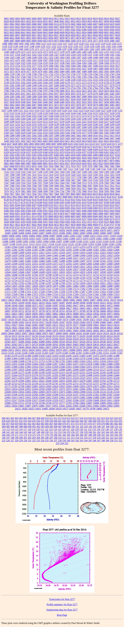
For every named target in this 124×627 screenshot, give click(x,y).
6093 (31, 144)
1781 (73, 77)
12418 (75, 252)
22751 (76, 383)
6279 (112, 146)
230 (25, 440)
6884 (17, 163)
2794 (28, 91)
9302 (50, 222)
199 (17, 437)
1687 (78, 71)
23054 (21, 392)
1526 (28, 63)
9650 (50, 224)
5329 (23, 132)
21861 (62, 364)
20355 (110, 339)
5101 (89, 107)
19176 (65, 319)
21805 (76, 361)
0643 (34, 32)
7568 (73, 183)
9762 (56, 227)
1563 (73, 63)
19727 (62, 328)
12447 (69, 255)
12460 (42, 258)
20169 (69, 336)
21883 (103, 364)
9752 (17, 227)
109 (112, 426)
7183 (101, 171)
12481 (21, 261)
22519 (76, 378)
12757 (28, 280)
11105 (112, 241)
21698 (21, 361)
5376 (78, 132)
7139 (92, 169)
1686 (73, 71)
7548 (12, 183)
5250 (117, 124)
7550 (17, 183)
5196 (84, 119)
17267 (116, 288)
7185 (112, 171)
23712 (21, 403)
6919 (78, 163)
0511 (6, 29)
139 (120, 429)
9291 (17, 222)
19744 (69, 328)
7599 (50, 185)
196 (4, 437)
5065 (23, 105)
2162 (23, 82)
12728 (14, 277)
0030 (17, 21)
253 (58, 443)
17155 (62, 288)
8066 (25, 197)
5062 (6, 105)
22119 (96, 369)
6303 (62, 149)
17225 (96, 288)
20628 (8, 347)
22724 (21, 383)
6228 (67, 146)
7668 (117, 188)
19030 (35, 316)
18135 (8, 302)
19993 (76, 330)
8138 (17, 199)
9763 (61, 227)
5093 (56, 107)
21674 (116, 358)
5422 (45, 138)
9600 (111, 222)
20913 (18, 350)
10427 (90, 227)
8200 (117, 202)
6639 (67, 158)
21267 (52, 353)
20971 (65, 350)
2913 (34, 93)
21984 (110, 367)
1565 (84, 63)
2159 (12, 82)
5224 (89, 121)
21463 (82, 355)
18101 (106, 300)
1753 (56, 74)
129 (77, 429)
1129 (10, 46)
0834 (95, 35)
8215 (78, 205)
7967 (50, 194)
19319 (35, 322)
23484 (89, 397)
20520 (62, 341)
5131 (120, 110)
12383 (21, 249)
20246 (14, 339)
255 (66, 443)
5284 (67, 127)
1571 (117, 63)
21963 (82, 367)
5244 (84, 124)
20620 (103, 344)
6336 (23, 152)
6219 (23, 146)
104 (90, 426)
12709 (55, 275)
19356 (69, 322)
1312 (101, 52)
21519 (42, 358)
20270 (35, 339)
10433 (104, 227)
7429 (50, 180)
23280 (42, 394)
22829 (55, 386)
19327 (42, 322)
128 (72, 429)
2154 (101, 79)
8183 (50, 202)
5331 (34, 132)
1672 (6, 71)
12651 (55, 272)
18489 (116, 305)
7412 (23, 180)
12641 (103, 269)
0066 (34, 24)
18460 (96, 305)
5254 (17, 127)
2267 (50, 85)
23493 (103, 397)
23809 (103, 403)
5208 (6, 121)
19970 (55, 330)
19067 (82, 316)
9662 (84, 224)
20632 (14, 347)
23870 (35, 406)
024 (107, 418)
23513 (8, 400)
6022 (100, 141)
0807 (17, 35)
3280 (100, 93)
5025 (56, 99)
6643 (89, 158)
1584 (73, 66)
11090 (19, 241)
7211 (34, 174)
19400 (103, 322)
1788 (112, 77)
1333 (67, 54)
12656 (89, 272)
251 (116, 440)
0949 (39, 40)
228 (17, 440)
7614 (6, 188)
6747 (117, 158)
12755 (21, 280)
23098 (82, 392)
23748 (42, 403)
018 (81, 418)
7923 (28, 194)
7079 (89, 166)
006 (30, 418)
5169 (56, 116)
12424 (109, 252)
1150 (42, 46)
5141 (56, 113)
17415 (96, 291)
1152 (53, 46)
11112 (32, 244)
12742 (69, 277)
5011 (101, 96)
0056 (95, 21)
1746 (17, 74)
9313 (89, 222)
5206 (112, 119)
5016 (12, 99)
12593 (76, 263)
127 (68, 429)
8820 (56, 216)
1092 (26, 43)
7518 (95, 180)
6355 (73, 152)
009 (42, 418)
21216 (38, 353)
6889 (39, 163)
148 (38, 432)
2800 (62, 91)
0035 (45, 21)
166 (116, 432)
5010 (95, 96)
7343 (45, 177)
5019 (28, 99)
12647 (28, 272)
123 (51, 429)
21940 (62, 367)
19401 (110, 322)
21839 (28, 364)
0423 (17, 27)
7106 (59, 169)
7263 (34, 177)
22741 (55, 383)
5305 (17, 130)
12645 (14, 272)
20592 (55, 344)
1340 (106, 54)
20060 (38, 333)
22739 (48, 383)
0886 (6, 40)
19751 (82, 328)
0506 (95, 27)
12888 (110, 286)
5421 (39, 138)
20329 (76, 339)
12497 (82, 261)
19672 (28, 328)
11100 (79, 241)
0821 (34, 35)
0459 (67, 27)
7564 (62, 183)
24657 (79, 408)
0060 (117, 21)
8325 (78, 208)
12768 (55, 280)
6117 (98, 144)
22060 (42, 369)
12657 (96, 272)
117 (25, 429)
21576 (82, 358)
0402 (73, 24)
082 (116, 423)
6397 (50, 155)
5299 (101, 127)
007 (34, 418)
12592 (69, 263)
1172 (42, 49)
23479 (76, 397)
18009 (116, 297)
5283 (62, 127)
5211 (23, 121)
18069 (65, 300)
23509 (116, 397)
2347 (56, 88)
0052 (73, 21)
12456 (14, 258)
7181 (89, 171)
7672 (12, 191)
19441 (21, 325)
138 (116, 429)
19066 (76, 316)
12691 (8, 275)
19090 (110, 316)
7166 (73, 171)
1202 (91, 49)
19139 (38, 319)
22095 (82, 369)
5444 (95, 138)
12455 (8, 258)
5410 (95, 135)
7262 (28, 177)
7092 (31, 169)
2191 (45, 85)
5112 (26, 110)
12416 (62, 252)
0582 (73, 29)
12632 (42, 269)
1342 (117, 54)
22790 (21, 386)
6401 (62, 155)
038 (47, 421)
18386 (48, 305)
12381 (8, 249)
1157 (81, 46)
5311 (50, 130)
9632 (17, 224)
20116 (106, 333)
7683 (28, 191)
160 (90, 432)
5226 (100, 121)
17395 (89, 291)
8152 (67, 199)
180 (55, 435)
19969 (48, 330)
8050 (3, 197)
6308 (89, 149)
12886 (103, 286)
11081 (99, 238)
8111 (81, 197)
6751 (23, 160)
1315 (117, 52)
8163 (84, 199)
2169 (62, 82)
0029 (12, 21)
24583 (72, 408)
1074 (78, 40)
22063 (48, 369)
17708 (21, 297)
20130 (113, 333)
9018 (117, 216)
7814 (89, 191)
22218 (69, 372)
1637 (84, 68)
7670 (6, 191)
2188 (28, 85)
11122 (64, 244)
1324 (45, 54)
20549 (116, 341)
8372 (101, 208)
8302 (73, 208)
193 (112, 435)
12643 (116, 269)
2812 (67, 91)
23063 (35, 392)
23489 (96, 397)
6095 (42, 144)
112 (4, 429)
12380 (116, 247)
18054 (45, 300)
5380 (95, 132)
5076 (78, 105)
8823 (61, 216)
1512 (67, 60)
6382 (12, 155)
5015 (6, 99)
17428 (110, 291)
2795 (34, 91)
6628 (12, 158)
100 (73, 426)
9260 (89, 219)
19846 (116, 328)
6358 (89, 152)
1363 (56, 57)
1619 (12, 68)
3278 (89, 93)
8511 (28, 216)
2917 (56, 93)
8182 (45, 202)
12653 (69, 272)
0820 (28, 35)
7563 (56, 183)
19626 (8, 328)
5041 (28, 102)
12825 (14, 286)
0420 (117, 24)
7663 (101, 188)
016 (73, 418)
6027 (9, 144)
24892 (99, 408)
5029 (78, 99)
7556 (34, 183)
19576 (69, 325)
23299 (55, 394)
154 (64, 432)
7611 (106, 185)
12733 (35, 277)
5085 (12, 107)
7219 (67, 174)
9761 (50, 227)
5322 (100, 130)
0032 (28, 21)
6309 (95, 149)
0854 (39, 38)
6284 (23, 149)
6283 (17, 149)
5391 (28, 135)
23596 (76, 400)
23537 (35, 400)
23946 (82, 406)
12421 (96, 252)
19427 (14, 325)
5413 (111, 135)
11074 (85, 238)
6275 (89, 146)
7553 (28, 183)
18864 (62, 314)
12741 (62, 277)
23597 (82, 400)
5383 (106, 132)
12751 (116, 277)
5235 (34, 124)
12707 (42, 275)
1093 (32, 43)
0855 (45, 38)
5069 (45, 105)
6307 (84, 149)
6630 (23, 158)
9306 (73, 222)
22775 (8, 386)
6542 (117, 155)
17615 (116, 294)
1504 (39, 60)
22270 (21, 375)
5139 (45, 113)
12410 (28, 252)
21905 (28, 367)
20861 (116, 347)
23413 (14, 397)
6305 (73, 149)
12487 (55, 261)
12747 (89, 277)
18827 (21, 314)
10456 (62, 230)
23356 (89, 394)
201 (25, 437)
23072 (55, 392)
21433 (55, 355)
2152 (89, 79)
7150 (114, 169)
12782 (14, 283)
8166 (101, 199)
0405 (84, 24)
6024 (111, 141)
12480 (14, 261)
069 (60, 423)
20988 (72, 350)
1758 (84, 74)
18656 (96, 308)
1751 (45, 74)
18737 (35, 311)
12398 (82, 249)
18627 (69, 308)
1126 (113, 43)
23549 (42, 400)
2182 (12, 85)
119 (33, 429)
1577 (34, 66)
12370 (55, 247)
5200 (106, 119)
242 (77, 440)
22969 (48, 389)
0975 (56, 40)
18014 (11, 300)
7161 (56, 171)
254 (62, 443)
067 (51, 423)
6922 (95, 163)
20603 (76, 344)
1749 (34, 74)
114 (12, 429)
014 (64, 418)
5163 (23, 116)
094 (47, 426)
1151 (48, 46)
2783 (89, 88)
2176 (101, 82)
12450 (89, 255)
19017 (21, 316)
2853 (6, 93)
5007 (78, 96)
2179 (112, 82)
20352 (103, 339)
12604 (82, 263)
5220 (67, 121)
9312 (84, 222)
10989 (5, 236)
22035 (21, 369)
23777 (62, 403)
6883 (12, 163)
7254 (117, 174)
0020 (100, 18)
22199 (42, 372)
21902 (21, 367)
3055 (73, 93)
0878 (101, 38)
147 (34, 432)
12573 (55, 263)
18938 (103, 314)
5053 (84, 102)
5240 (62, 124)
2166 (45, 82)
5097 (73, 107)
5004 (62, 96)
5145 (78, 113)
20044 (11, 333)
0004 (23, 18)
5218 (61, 121)
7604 (73, 185)
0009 (45, 18)
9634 (23, 224)
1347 (23, 57)
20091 (65, 333)
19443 (28, 325)
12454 (116, 255)
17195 (89, 288)
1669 (106, 68)
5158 (112, 113)
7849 (117, 191)
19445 (35, 325)
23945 (76, 406)
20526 (69, 341)
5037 (6, 102)
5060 (112, 102)
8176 (23, 202)
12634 (55, 269)
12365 (21, 247)
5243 (78, 124)
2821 (117, 91)
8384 (28, 210)
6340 (45, 152)
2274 (89, 85)
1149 (37, 46)
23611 (110, 400)
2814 (78, 91)
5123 (81, 110)
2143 (39, 79)
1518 (100, 60)
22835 (62, 386)
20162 (62, 336)
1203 (97, 49)
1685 (67, 71)
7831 (95, 191)
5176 (95, 116)
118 (29, 429)
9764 (67, 227)
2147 (62, 79)
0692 (112, 32)
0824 (50, 35)
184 (73, 435)
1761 (101, 74)
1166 (9, 49)
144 (21, 432)
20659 (35, 347)
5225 (95, 121)
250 (112, 440)
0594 (111, 29)
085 (8, 426)
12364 (14, 247)
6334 (12, 152)
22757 (96, 383)
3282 (111, 93)
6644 (95, 158)
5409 (89, 135)
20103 (79, 333)
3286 (17, 96)
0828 (62, 35)
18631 (76, 308)
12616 (48, 266)
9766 (78, 227)
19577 (76, 325)
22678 (82, 380)
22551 (96, 378)
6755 (45, 160)
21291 (79, 353)
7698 (39, 191)
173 (25, 435)
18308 (89, 302)
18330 (116, 302)
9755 (28, 227)
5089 (34, 107)
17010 (14, 288)
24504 (52, 408)
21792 (62, 361)
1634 (73, 68)
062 (30, 423)
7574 (89, 183)
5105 (112, 107)
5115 (42, 110)
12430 (21, 255)
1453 (6, 60)
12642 (110, 269)
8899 (89, 216)
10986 (103, 233)
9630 (6, 224)
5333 (45, 132)
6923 (101, 163)
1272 (28, 52)
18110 (113, 300)
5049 (62, 102)
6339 (39, 152)
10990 (11, 236)
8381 (12, 210)
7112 (70, 169)
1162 (108, 46)
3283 (117, 93)
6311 (106, 149)
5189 (45, 119)
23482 (82, 397)
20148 (48, 336)
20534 (96, 341)
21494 (14, 358)
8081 (42, 197)
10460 (76, 230)
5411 (101, 135)
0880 (106, 38)
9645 (39, 224)
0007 (39, 18)
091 (34, 426)
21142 (18, 353)
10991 (18, 236)
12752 (8, 280)
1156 (75, 46)
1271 (23, 52)
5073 (62, 105)
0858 (62, 38)
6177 (120, 144)
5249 (112, 124)
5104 (106, 107)
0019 (95, 18)
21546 (69, 358)
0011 (56, 18)
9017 (111, 216)
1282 (84, 52)
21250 (45, 353)
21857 (55, 364)
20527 (76, 341)
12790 (62, 283)
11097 (59, 241)
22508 (62, 378)
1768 (23, 77)
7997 (67, 194)
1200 (80, 49)
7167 (78, 171)
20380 (21, 341)
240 (68, 440)
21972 (89, 367)
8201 (6, 205)
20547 (110, 341)
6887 (28, 163)
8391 (45, 210)
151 (51, 432)
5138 (39, 113)
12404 (110, 249)
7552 (23, 183)
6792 (62, 160)
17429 (116, 291)
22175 (21, 372)
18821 (8, 314)
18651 (89, 308)
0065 (28, 24)
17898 (76, 297)
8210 (50, 205)
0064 (23, 24)
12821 (103, 283)
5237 (45, 124)
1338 (95, 54)
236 (51, 440)
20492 (48, 341)
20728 (82, 347)
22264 (14, 375)
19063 (62, 316)
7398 (112, 177)
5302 (117, 127)
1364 (62, 57)
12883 (82, 286)
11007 (79, 236)
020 (90, 418)
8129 (120, 197)
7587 (6, 185)
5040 (23, 102)
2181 (6, 85)
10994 (32, 236)
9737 (111, 224)
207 (51, 437)
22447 (8, 378)
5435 (89, 138)
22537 (89, 378)
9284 (6, 222)
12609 (116, 263)
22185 (28, 372)
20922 (25, 350)
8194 (89, 202)
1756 (73, 74)
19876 (21, 330)
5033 (101, 99)
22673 (76, 380)
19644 (21, 328)
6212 (12, 146)
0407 (95, 24)
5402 (78, 135)
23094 (76, 392)
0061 (6, 24)
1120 (81, 43)
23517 (14, 400)
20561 (8, 344)
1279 (67, 52)
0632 (6, 32)
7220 (73, 174)
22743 (62, 383)
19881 (28, 330)
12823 (116, 283)
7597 (39, 185)
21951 (69, 367)
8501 (17, 216)
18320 (96, 302)
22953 (28, 389)
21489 (8, 358)
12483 (35, 261)
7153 (12, 171)
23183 (8, 394)
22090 (76, 369)
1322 (34, 54)
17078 (35, 288)
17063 (21, 288)
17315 (28, 291)
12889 (116, 286)
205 (42, 437)
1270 (17, 52)
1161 (103, 46)
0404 (78, 24)
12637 (76, 269)
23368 (103, 394)
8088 (64, 197)
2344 (39, 88)
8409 (95, 210)
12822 (110, 283)
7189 (17, 174)
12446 (62, 255)
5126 (97, 110)
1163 (113, 46)
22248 (110, 372)
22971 (55, 389)
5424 (56, 138)
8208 (39, 205)
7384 (95, 177)
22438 (103, 375)
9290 (12, 222)
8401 (78, 210)
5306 (23, 130)
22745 (69, 383)
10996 (45, 236)
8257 (39, 208)
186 (81, 435)
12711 (62, 275)
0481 (89, 27)
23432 (28, 397)
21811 (89, 361)
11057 (39, 238)
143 (17, 432)
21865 (69, 364)
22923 (8, 389)
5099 (78, 107)
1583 (67, 66)
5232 (17, 124)
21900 (14, 367)
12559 (48, 263)
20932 (38, 350)
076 (90, 423)
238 (60, 440)
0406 (89, 24)
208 (55, 437)
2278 (112, 85)
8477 (67, 213)
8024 (101, 194)
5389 (17, 135)
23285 (48, 394)
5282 (56, 127)
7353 (67, 177)
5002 (50, 96)
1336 (84, 54)
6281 (6, 149)
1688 (84, 71)
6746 (111, 158)
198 (12, 437)
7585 (112, 183)
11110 (19, 244)
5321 (95, 130)
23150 (116, 392)
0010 (50, 18)
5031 (89, 99)
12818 (82, 283)
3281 (106, 93)
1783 (84, 77)
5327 (12, 132)
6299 (39, 149)
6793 (67, 160)
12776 (96, 280)
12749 (103, 277)
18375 (42, 305)
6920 (84, 163)
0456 (50, 27)
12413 (48, 252)
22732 (42, 383)
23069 (42, 392)
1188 (59, 49)
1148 (31, 46)
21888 (110, 364)
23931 (55, 406)
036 (38, 421)
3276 (78, 93)
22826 (48, 386)
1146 (21, 46)
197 (8, 437)
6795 (78, 160)
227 (12, 440)
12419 (82, 252)
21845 (42, 364)
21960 (76, 367)
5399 (62, 135)
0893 (28, 40)
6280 (117, 146)
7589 (12, 185)
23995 (116, 406)
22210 (55, 372)
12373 (76, 247)
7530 (101, 180)
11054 (25, 238)
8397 (73, 210)
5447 (112, 138)
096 (55, 426)
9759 (45, 227)
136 (107, 429)
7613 (117, 185)
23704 (14, 403)
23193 (21, 394)
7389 (101, 177)
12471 (76, 258)
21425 (48, 355)
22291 (48, 375)
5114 (37, 110)
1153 (59, 46)
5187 (34, 119)
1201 (86, 49)
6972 (23, 166)
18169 (21, 302)
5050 (67, 102)
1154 (64, 46)
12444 (48, 255)
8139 (23, 199)
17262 (103, 288)
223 (116, 437)
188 (90, 435)
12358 (98, 244)
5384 (112, 132)
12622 (89, 266)
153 (60, 432)
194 (116, 435)
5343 (62, 132)
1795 (23, 79)
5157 (106, 113)
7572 (84, 183)
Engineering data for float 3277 (62, 609)
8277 (45, 208)
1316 (6, 54)
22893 (103, 386)
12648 (35, 272)
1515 (84, 60)
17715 (28, 297)
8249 (17, 208)
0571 (61, 29)
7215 (56, 174)
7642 (56, 188)
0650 (67, 32)
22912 (110, 386)
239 (64, 440)
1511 (62, 60)
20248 (21, 339)
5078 (89, 105)
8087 (59, 197)
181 (60, 435)
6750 (17, 160)
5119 (58, 110)
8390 (39, 210)
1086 (112, 40)
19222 (106, 319)
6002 (45, 141)
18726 (28, 311)
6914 (50, 163)
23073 (62, 392)
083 (120, 423)
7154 (17, 171)
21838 (21, 364)
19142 (45, 319)
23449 (42, 397)
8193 (84, 202)
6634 (45, 158)
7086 (9, 169)
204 (38, 437)
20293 (62, 339)
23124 (103, 392)
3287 (23, 96)
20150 (55, 336)
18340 (8, 305)
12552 (35, 263)
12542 (110, 261)
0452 (28, 27)
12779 (110, 280)
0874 (78, 38)
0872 (67, 38)
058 (12, 423)
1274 (39, 52)
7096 (42, 169)
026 (116, 418)
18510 (8, 308)
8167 (106, 199)
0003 (17, 18)
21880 (96, 364)
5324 (111, 130)
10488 (14, 233)
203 (34, 437)
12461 (48, 258)
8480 (73, 213)
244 (86, 440)
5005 (67, 96)
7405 (12, 180)
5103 (101, 107)
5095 (67, 107)
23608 (96, 400)
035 (34, 421)
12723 (103, 275)
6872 (89, 160)
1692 (101, 71)
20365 (8, 341)
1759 (89, 74)
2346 (50, 88)
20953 (45, 350)
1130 (15, 46)
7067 (62, 166)
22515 (69, 378)
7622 (34, 188)
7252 (106, 174)
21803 (69, 361)
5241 (67, 124)
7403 (6, 180)
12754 (14, 280)
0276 (67, 24)
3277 (84, 93)
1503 (34, 60)
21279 (58, 353)
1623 (28, 68)
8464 (34, 213)
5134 (17, 113)
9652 (56, 224)
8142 (28, 199)
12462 (55, 258)
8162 (78, 199)
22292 (55, 375)
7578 (101, 183)
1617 (117, 66)
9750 (11, 227)
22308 (62, 375)
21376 (14, 355)
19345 (55, 322)
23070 (48, 392)
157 (77, 432)
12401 (96, 249)
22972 (62, 389)
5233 (23, 124)
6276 (95, 146)
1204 (103, 49)
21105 (113, 350)
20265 (28, 339)
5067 (34, 105)
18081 (72, 300)
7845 (112, 191)
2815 (84, 91)
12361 (111, 244)
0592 (100, 29)
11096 (52, 241)
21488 (116, 355)
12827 (28, 286)
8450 (12, 213)
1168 (20, 49)
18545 (14, 308)
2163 (28, 82)
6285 (28, 149)
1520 (111, 60)
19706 (42, 328)
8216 (84, 205)
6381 (6, 155)
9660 (78, 224)
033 (25, 421)
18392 (62, 305)
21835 (14, 364)
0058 (106, 21)
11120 (58, 244)
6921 (89, 163)
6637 (56, 158)
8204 (17, 205)
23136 (110, 392)
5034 (106, 99)
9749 (6, 227)
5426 (67, 138)
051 (103, 421)
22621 (42, 380)
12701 (28, 275)
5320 (89, 130)
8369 (95, 208)
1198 (69, 49)
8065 (20, 197)
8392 (50, 210)
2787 (112, 88)
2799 (56, 91)
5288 (84, 127)
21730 (28, 361)
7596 (34, 185)
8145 (45, 199)
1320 (23, 54)
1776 (45, 77)
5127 (103, 110)
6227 (62, 146)
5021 (39, 99)
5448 (117, 138)
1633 (67, 68)
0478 (78, 27)
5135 (23, 113)
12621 (82, 266)
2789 (6, 91)
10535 (55, 233)
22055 (35, 369)
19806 (96, 328)
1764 (117, 74)
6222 (34, 146)
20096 (72, 333)
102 (81, 426)
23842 (110, 403)
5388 (12, 135)
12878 (48, 286)
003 (17, 418)
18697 (8, 311)
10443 (35, 230)
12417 (69, 252)
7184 (106, 171)
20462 (35, 341)
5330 (28, 132)
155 (68, 432)
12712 (69, 275)
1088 (4, 43)
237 (55, 440)
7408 (17, 180)
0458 (62, 27)
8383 (23, 210)
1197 (64, 49)
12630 (28, 269)
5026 (62, 99)
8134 (12, 199)
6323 (111, 149)
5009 (89, 96)
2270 (67, 85)
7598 (45, 185)
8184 (56, 202)
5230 (6, 124)
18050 (38, 300)
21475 (96, 355)
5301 (112, 127)
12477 (110, 258)
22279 (42, 375)
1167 (15, 49)
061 (25, 423)
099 (68, 426)
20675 (48, 347)
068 (55, 423)
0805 (12, 35)
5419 (28, 138)
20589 (48, 344)
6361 (106, 152)
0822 (39, 35)
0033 (34, 21)
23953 (89, 406)
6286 (34, 149)
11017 (106, 236)
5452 (23, 141)
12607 (103, 263)
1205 (108, 49)
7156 (28, 171)
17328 (42, 291)
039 (51, 421)
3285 (12, 96)
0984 (62, 40)
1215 (114, 49)
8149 (56, 199)
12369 (48, 247)
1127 (119, 43)
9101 (56, 219)
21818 (103, 361)
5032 (95, 99)
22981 (76, 389)
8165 (95, 199)
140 (4, 432)
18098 (99, 300)
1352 (50, 57)
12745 (82, 277)
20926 (31, 350)
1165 (4, 49)
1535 (45, 63)
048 (90, 421)
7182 (95, 171)
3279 (95, 93)
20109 (93, 333)
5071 (50, 105)
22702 (103, 380)
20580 (42, 344)
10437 (14, 230)
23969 (103, 406)
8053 (14, 197)
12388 (48, 249)
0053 (78, 21)
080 (107, 423)
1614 (101, 66)
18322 (110, 302)
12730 (28, 277)
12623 (96, 266)
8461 (28, 213)
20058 (31, 333)
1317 (12, 54)
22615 (35, 380)
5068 (39, 105)
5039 (17, 102)
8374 (106, 208)
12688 (116, 272)
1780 (67, 77)
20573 (28, 344)
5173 (78, 116)
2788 (117, 88)
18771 (76, 311)
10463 (89, 230)
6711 (101, 158)
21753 (42, 361)
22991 (89, 389)
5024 (50, 99)
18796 (96, 311)
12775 (89, 280)
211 (64, 437)
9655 (62, 224)
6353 (62, 152)
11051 (12, 238)
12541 (103, 261)
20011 (103, 330)
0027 (117, 18)
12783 (21, 283)
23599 (89, 400)
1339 (101, 54)
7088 (14, 169)
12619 (69, 266)
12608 (110, 263)
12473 (89, 258)
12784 (28, 283)
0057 (101, 21)
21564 (76, 358)
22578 (14, 380)
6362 (112, 152)
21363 (8, 355)
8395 (67, 210)
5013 (111, 96)
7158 (39, 171)
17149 (55, 288)
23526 (21, 400)
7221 (78, 174)
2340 (17, 88)
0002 (12, 18)
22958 (42, 389)
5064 (17, 105)
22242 (96, 372)
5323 (106, 130)
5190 (50, 119)
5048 (56, 102)
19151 (52, 319)
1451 (112, 57)
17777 (48, 297)
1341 (112, 54)
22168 (14, 372)
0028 (6, 21)
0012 (61, 18)
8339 (84, 208)
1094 (38, 43)
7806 (84, 191)
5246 (95, 124)
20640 (21, 347)
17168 (69, 288)
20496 (55, 341)
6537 (112, 155)
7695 (34, 191)
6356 (78, 152)
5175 (89, 116)
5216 (50, 121)
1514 (78, 60)
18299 (76, 302)
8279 (50, 208)
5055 (89, 102)
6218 (17, 146)
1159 (92, 46)
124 (55, 429)
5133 (12, 113)
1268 (12, 52)
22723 (14, 383)
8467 (39, 213)
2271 (73, 85)
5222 (78, 121)
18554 (21, 308)
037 (42, 421)
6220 (28, 146)
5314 (56, 130)
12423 (103, 252)
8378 (117, 208)
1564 (78, 63)
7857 (12, 194)
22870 (89, 386)
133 (94, 429)
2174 (89, 82)
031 (17, 421)
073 (77, 423)
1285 (89, 52)
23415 (21, 397)
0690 (101, 32)
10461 (82, 230)
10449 (48, 230)
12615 (41, 266)
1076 (89, 40)
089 (25, 426)
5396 (45, 135)
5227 (106, 121)
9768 (84, 227)
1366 (73, 57)
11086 (5, 241)
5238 (50, 124)
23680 (8, 403)
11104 (106, 241)
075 (86, 423)
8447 (6, 213)
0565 (28, 29)
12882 (76, 286)
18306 (82, 302)
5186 (28, 119)
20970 (59, 350)
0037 (50, 21)
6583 (6, 158)
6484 (84, 155)
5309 (39, 130)
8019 (95, 194)
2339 (12, 88)
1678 (34, 71)
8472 (50, 213)
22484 (35, 378)
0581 (67, 29)
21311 (106, 353)
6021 (95, 141)
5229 (117, 121)
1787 (106, 77)
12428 (8, 255)
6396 (45, 155)
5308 (34, 130)
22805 (35, 386)
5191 (56, 119)
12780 (116, 280)
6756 (50, 160)
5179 (112, 116)
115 (16, 429)
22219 (76, 372)
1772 (39, 77)
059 (17, 423)
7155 (23, 171)
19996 (82, 330)
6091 (20, 144)
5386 (6, 135)
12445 (55, 255)
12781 (8, 283)
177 (42, 435)
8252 (23, 208)
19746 (76, 328)
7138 (86, 169)
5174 (84, 116)
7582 (106, 183)
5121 (69, 110)
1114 (48, 43)
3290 (39, 96)
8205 (23, 205)
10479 (116, 230)
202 (30, 437)
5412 (106, 135)
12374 (82, 247)
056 (4, 423)
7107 (64, 169)
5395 (39, 135)
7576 (95, 183)
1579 (45, 66)
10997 (52, 236)
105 (94, 426)
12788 (55, 283)
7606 (84, 185)
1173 (48, 49)
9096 (45, 219)
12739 (55, 277)
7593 (17, 185)
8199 (112, 202)
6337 (28, 152)
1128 (4, 46)
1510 (56, 60)
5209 (12, 121)
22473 (14, 378)
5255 (23, 127)
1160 (97, 46)
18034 (31, 300)
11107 (6, 244)
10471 (110, 230)
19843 (110, 328)
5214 (39, 121)
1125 (108, 43)
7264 (39, 177)
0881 (112, 38)
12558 (42, 263)
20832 (96, 347)
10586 (62, 233)
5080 (101, 105)
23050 (14, 392)
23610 (103, 400)
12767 (48, 280)
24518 (58, 408)
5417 (17, 138)
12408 (14, 252)
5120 (64, 110)
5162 (17, 116)
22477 (28, 378)
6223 (39, 146)
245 (90, 440)
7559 (50, 183)
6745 (106, 158)
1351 (45, 57)
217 (90, 437)
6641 (78, 158)
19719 (55, 328)
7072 (67, 166)
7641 (50, 188)
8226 (106, 205)
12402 (103, 249)
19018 (28, 316)
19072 (89, 316)
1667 (95, 68)
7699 (45, 191)
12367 (35, 247)
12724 (109, 275)
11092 (32, 241)
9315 (95, 222)
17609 (110, 294)
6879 (112, 160)
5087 (23, 107)
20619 (96, 344)
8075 (37, 197)
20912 (11, 350)
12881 (69, 286)
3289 (34, 96)
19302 (21, 322)
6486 (95, 155)
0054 (84, 21)
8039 (112, 194)
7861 (17, 194)
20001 (89, 330)
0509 (112, 27)
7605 (78, 185)
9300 (39, 222)
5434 (84, 138)
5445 (101, 138)
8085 (53, 197)
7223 (89, 174)
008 (38, 418)
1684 (62, 71)
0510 (117, 27)
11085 (119, 238)
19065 (69, 316)
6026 (3, 144)
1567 (95, 63)
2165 (39, 82)
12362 (118, 244)
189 (94, 435)
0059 (112, 21)
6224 (45, 146)
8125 (103, 197)
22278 (35, 375)
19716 (48, 328)
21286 (72, 353)
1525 (23, 63)
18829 (28, 314)
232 (34, 440)
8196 (95, 202)
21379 (21, 355)
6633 (39, 158)
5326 (6, 132)
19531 (62, 325)
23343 (82, 394)
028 (4, 421)
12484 (42, 261)
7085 (3, 169)
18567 (35, 308)
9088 (17, 219)
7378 (78, 177)
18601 (55, 308)
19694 (35, 328)
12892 (8, 288)
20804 (89, 347)
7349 (56, 177)
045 (77, 421)
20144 (42, 336)
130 (81, 429)
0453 (34, 27)
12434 (42, 255)
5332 (39, 132)
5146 (84, 113)
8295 (67, 208)
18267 (55, 302)
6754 (39, 160)
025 (111, 418)
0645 (45, 32)
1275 (45, 52)
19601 (96, 325)
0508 (106, 27)
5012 (106, 96)
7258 (12, 177)
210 (60, 437)
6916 (62, 163)
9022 (6, 219)
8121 (92, 197)
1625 (39, 68)
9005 (100, 216)
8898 (84, 216)
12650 (48, 272)
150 (47, 432)
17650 (8, 297)
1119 (75, 43)
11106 (119, 241)
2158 (6, 82)
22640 (48, 380)
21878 (89, 364)
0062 (12, 24)
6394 (39, 155)
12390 (55, 249)
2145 (50, 79)
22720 (8, 383)
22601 (28, 380)
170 (12, 435)
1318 (17, 54)
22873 (96, 386)
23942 (69, 406)
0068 (45, 24)
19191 (79, 319)
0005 (28, 18)
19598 (89, 325)
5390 (23, 135)
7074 (73, 166)
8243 (6, 208)
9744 (117, 224)
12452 (103, 255)
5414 (117, 135)
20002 (96, 330)
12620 (75, 266)
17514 (55, 294)
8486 (101, 213)
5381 (101, 132)
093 (42, 426)
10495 (35, 233)
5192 (62, 119)
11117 (45, 244)
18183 (28, 302)
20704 (69, 347)
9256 (78, 219)
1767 (17, 77)
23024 (96, 389)
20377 (14, 341)
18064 (52, 300)
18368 (28, 305)
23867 (28, 406)
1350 (39, 57)
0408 (100, 24)
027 (120, 418)
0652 (78, 32)
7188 (12, 174)
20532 (89, 341)
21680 (14, 361)
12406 (116, 249)
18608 (62, 308)
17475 (35, 294)
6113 (87, 144)
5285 (73, 127)
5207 (117, 119)
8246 (12, 208)
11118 (51, 244)
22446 (116, 375)
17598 (103, 294)
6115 (92, 144)
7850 (6, 194)
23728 (28, 403)
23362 (96, 394)
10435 (117, 227)
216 (86, 437)
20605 (82, 344)
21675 (8, 361)
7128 (81, 169)
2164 (34, 82)
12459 (35, 258)
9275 (117, 219)
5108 (9, 110)
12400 (89, 249)
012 (55, 418)
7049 (39, 166)
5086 (17, 107)
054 (116, 421)
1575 (23, 66)
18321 (103, 302)
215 (81, 437)
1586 (84, 66)
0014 (73, 18)
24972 (106, 408)
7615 (12, 188)
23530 (28, 400)
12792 (76, 283)
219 (99, 437)
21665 (103, 358)
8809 (50, 216)
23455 (55, 397)
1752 (50, 74)
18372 (35, 305)
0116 (56, 24)
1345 (12, 57)
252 (120, 440)
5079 (95, 105)
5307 (28, 130)
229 (21, 440)
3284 (6, 96)
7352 (62, 177)
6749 (12, 160)
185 (77, 435)
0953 (45, 40)
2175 (95, 82)
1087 (117, 40)
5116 (48, 110)
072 (73, 423)
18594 (48, 308)
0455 (45, 27)
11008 (86, 236)
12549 (14, 263)
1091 (21, 43)
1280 (73, 52)
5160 (6, 116)
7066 (56, 166)
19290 (8, 322)
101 (77, 426)
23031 (103, 389)
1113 (43, 43)
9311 (78, 222)
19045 (42, 316)
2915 (45, 93)
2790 (12, 91)
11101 (86, 241)
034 (30, 421)
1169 (26, 49)
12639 (89, 269)
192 (107, 435)
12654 (76, 272)
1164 (119, 46)
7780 (67, 191)
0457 (56, 27)
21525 (48, 358)
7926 (34, 194)
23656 (116, 400)
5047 (50, 102)
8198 (106, 202)
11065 (65, 238)
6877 (106, 160)
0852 (28, 38)
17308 (21, 291)
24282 (25, 408)
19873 (8, 330)
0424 (23, 27)
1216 (119, 49)
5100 (84, 107)
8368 (89, 208)
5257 (28, 127)
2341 (23, 88)
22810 (42, 386)
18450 (89, 305)
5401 (73, 135)
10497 (42, 233)
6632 (34, 158)
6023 (106, 141)
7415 (28, 180)
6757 (56, 160)
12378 (103, 247)
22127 (103, 369)
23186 (14, 394)
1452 (117, 57)
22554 (103, 378)
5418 (23, 138)
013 (60, 418)
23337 (76, 394)
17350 (62, 291)
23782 (69, 403)
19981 (69, 330)
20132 (120, 333)
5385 (117, 132)
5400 (67, 135)
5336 (56, 132)
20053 (18, 333)
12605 (89, 263)
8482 (84, 213)
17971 (103, 297)
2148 (67, 79)
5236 (39, 124)
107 (103, 426)
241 (73, 440)
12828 (35, 286)
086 (12, 426)
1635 (78, 68)
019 (86, 418)
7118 (76, 169)
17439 (14, 294)
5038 (12, 102)
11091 (25, 241)
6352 (56, 152)
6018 (78, 141)
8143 (34, 199)
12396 (76, 249)
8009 (84, 194)
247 (99, 440)
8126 (109, 197)
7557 (39, 183)
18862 (55, 314)
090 (30, 426)
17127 (48, 288)
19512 (55, 325)
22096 (89, 369)
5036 (117, 99)
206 (47, 437)
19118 (18, 319)
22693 (96, 380)
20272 (42, 339)
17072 (28, 288)
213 (73, 437)
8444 (117, 210)
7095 (37, 169)
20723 (76, 347)
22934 (14, 389)
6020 (89, 141)
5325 (117, 130)
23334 (69, 394)
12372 (69, 247)
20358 (116, 339)
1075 (84, 40)
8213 (67, 205)
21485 (110, 355)
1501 (23, 60)
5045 (39, 102)
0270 (61, 24)
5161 (12, 116)
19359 (76, 322)
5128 (108, 110)
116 (21, 429)
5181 (6, 119)
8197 (101, 202)
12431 (28, 255)
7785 (73, 191)
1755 (67, 74)
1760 (95, 74)
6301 (50, 149)
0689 (95, 32)
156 (73, 432)
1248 (6, 52)
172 (21, 435)
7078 (84, 166)
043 (68, 421)
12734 (42, 277)
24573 (65, 408)
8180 (39, 202)
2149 (73, 79)
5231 (12, 124)
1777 (50, 77)
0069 (50, 24)
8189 (73, 202)
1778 (56, 77)
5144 (73, 113)
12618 (62, 266)
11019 (119, 236)
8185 (62, 202)
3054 (67, 93)
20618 (89, 344)
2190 (39, 85)
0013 (67, 18)
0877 (95, 38)
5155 (95, 113)
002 (12, 418)
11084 (112, 238)
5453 (28, 141)
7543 (112, 180)
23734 (35, 403)
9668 (95, 224)
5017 (17, 99)
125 (59, 429)
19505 (48, 325)
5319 (84, 130)
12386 (42, 249)
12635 (62, 269)
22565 (8, 380)
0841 (12, 38)
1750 (39, 74)
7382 (89, 177)
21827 (116, 361)
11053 (18, 238)
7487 (78, 180)
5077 (84, 105)
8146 (50, 199)
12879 (55, 286)
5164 (28, 116)
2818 (101, 91)
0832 (84, 35)
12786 (42, 283)
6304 (67, 149)
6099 (65, 144)
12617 (55, 266)
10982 (76, 233)
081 (112, 423)
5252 (12, 127)
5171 (67, 116)
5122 (75, 110)
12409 (21, 252)
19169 (58, 319)
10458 (69, 230)
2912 (28, 93)
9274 (112, 219)
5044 (34, 102)
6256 (84, 146)
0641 (23, 32)
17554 (89, 294)
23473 (69, 397)
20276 (48, 339)
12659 (110, 272)
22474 (21, 378)
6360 (101, 152)
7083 (112, 166)
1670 (112, 68)
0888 (17, 40)
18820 (116, 311)
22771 (116, 383)
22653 (62, 380)
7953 (39, 194)
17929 (89, 297)
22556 (116, 378)
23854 (14, 406)
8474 (56, 213)
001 (8, 418)
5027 (67, 99)
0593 (106, 29)
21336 (113, 353)
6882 (6, 163)
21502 (35, 358)
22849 (76, 386)
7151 (120, 169)
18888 (76, 314)
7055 (45, 166)
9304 (62, 222)
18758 (55, 311)
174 (30, 435)
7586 (117, 183)
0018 (89, 18)
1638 (89, 68)
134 (98, 429)
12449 (82, 255)
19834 (103, 328)
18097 (93, 300)
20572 (21, 344)
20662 (42, 347)
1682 (50, 71)
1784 (89, 77)
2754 (73, 88)
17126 (42, 288)
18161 (14, 302)
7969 (56, 194)
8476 (62, 213)
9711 (101, 224)
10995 (39, 236)
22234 (89, 372)
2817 (95, 91)
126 (64, 429)
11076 (92, 238)
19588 (82, 325)
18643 (82, 308)
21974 (96, 367)
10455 (55, 230)
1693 (106, 71)
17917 (82, 297)
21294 (86, 353)
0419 (111, 24)
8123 (98, 197)
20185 (82, 336)
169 (8, 435)
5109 (15, 110)
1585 (78, 66)
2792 (23, 91)
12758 (35, 280)
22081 (69, 369)
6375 (117, 152)
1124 (103, 43)
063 (34, 423)
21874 (82, 364)
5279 (39, 127)
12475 (96, 258)
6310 (101, 149)
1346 (17, 57)
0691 (106, 32)
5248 (106, 124)
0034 (39, 21)
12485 (48, 261)
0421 (6, 27)
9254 (73, 219)
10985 (96, 233)
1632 (62, 68)
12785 (35, 283)
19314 (28, 322)
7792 (78, 191)
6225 (50, 146)
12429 (14, 255)
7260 (17, 177)
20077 (52, 333)
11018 (113, 236)
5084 (6, 107)
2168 (56, 82)
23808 (96, 403)
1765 (6, 77)
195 (120, 435)
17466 (28, 294)
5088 (28, 107)
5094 (62, 107)
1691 (95, 71)
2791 (17, 91)
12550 (21, 263)
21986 (116, 367)
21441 (69, 355)
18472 (110, 305)
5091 (45, 107)
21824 (109, 361)
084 (4, 426)
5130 (114, 110)
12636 (69, 269)
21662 (96, 358)
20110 (99, 333)
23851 (116, 403)
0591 (95, 29)
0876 (89, 38)
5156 (101, 113)
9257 (84, 219)
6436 (73, 155)
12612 (21, 266)
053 (112, 421)
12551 (28, 263)
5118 (53, 110)
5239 (56, 124)
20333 (82, 339)
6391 (23, 155)
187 (86, 435)
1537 (56, 63)
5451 (17, 141)
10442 (28, 230)
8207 (34, 205)
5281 (50, 127)
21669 (110, 358)
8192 (78, 202)
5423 (50, 138)
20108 (86, 333)
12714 (75, 275)
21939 (55, 367)
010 (47, 418)
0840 (6, 38)
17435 (8, 294)
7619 (23, 188)
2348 (62, 88)
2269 (62, 85)
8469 (45, 213)
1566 (89, 63)
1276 (50, 52)
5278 (34, 127)
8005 (73, 194)
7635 (45, 188)
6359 (95, 152)
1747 (23, 74)
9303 (56, 222)
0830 (73, 35)
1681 (45, 71)
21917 (42, 367)
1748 (28, 74)
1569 (106, 63)
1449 (101, 57)
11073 (79, 238)
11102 (92, 241)
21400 (35, 355)
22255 (116, 372)
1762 (106, 74)
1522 (6, 63)
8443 (112, 210)
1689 (89, 71)
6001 (39, 141)
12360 (105, 244)
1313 (106, 52)
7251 (100, 174)
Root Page (62, 615)
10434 (110, 227)
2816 (89, 91)
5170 (62, 116)
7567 (67, 183)
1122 (92, 43)
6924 (106, 163)
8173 (6, 202)
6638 (62, 158)
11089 (12, 241)
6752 (28, 160)
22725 (28, 383)
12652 (62, 272)
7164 (62, 171)
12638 (82, 269)
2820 (112, 91)
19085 (103, 316)
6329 (6, 152)
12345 (84, 244)
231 (30, 440)
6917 (67, 163)
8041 (117, 194)
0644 (39, 32)
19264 (113, 319)
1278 (62, 52)
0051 (67, 21)
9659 (73, 224)
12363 (8, 247)
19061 (55, 316)
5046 (45, 102)
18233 (42, 302)
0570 (56, 29)
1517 (95, 60)
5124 (86, 110)
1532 (34, 63)
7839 (106, 191)
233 (38, 440)
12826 (21, 286)
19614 (110, 325)
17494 (48, 294)
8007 (78, 194)
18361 (21, 305)
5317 (73, 130)
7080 (95, 166)
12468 (69, 258)
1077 (95, 40)
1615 (106, 66)
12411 (35, 252)
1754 (62, 74)
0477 (73, 27)
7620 (28, 188)
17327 (35, 291)
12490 (62, 261)
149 (42, 432)
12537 (89, 261)
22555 (110, 378)
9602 (117, 222)
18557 (28, 308)
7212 (39, 174)
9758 (39, 227)
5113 (31, 110)
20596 (62, 344)
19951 (42, 330)
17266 (110, 288)
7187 (6, 174)
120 (38, 429)
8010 (89, 194)
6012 (73, 141)
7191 (28, 174)
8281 (56, 208)
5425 (62, 138)
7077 (78, 166)
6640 (73, 158)
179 (51, 435)
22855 (82, 386)
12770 (69, 280)
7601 (62, 185)
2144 (45, 79)
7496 (84, 180)
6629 (17, 158)
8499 (12, 216)
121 (42, 429)
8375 (112, 208)
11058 (45, 238)
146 (30, 432)
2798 (50, 91)
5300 (106, 127)
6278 (106, 146)
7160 (50, 171)
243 (81, 440)
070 (64, 423)
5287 (78, 127)
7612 (111, 185)
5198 (95, 119)
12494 (69, 261)
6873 (95, 160)
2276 (101, 85)
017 (77, 418)
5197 (89, 119)
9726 (106, 224)
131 (85, 429)
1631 (56, 68)
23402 (8, 397)
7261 (23, 177)
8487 (106, 213)
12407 (8, 252)
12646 (21, 272)
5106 (117, 107)
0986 (67, 40)
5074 (67, 105)
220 (103, 437)
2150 (78, 79)
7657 (84, 188)
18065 (59, 300)
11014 (99, 236)
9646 (45, 224)
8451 (17, 213)
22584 (21, 380)
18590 (42, 308)
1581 (56, 66)
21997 (14, 369)
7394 (106, 177)
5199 (101, 119)
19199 (86, 319)
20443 (28, 341)
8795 (45, 216)
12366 (28, 247)
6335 (17, 152)
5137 (34, 113)
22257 (8, 375)
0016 (84, 18)
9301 (45, 222)
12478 (116, 258)
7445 (56, 180)
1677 (28, 71)
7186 (117, 171)
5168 (50, 116)
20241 (8, 339)
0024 (106, 18)
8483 (89, 213)
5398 (56, 135)
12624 (103, 266)
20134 (8, 336)
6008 (56, 141)
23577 (62, 400)
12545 (8, 263)
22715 (116, 380)
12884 (89, 286)
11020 (5, 238)
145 (25, 432)
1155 (70, 46)
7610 (101, 185)
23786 (76, 403)
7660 (89, 188)
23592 (69, 400)
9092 (28, 219)
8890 (67, 216)
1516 (89, 60)
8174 (12, 202)
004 (21, 418)
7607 (89, 185)
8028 (106, 194)
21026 (93, 350)
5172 (73, 116)
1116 (59, 43)
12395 (69, 249)
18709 (14, 311)
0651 (73, 32)
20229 (116, 336)
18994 (116, 314)
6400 (56, 155)
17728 (35, 297)
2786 (106, 88)
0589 (89, 29)
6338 (34, 152)
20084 (59, 333)
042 (64, 421)
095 (51, 426)
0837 (112, 35)
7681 (23, 191)
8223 (100, 205)
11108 (12, 244)
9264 (95, 219)
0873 (73, 38)
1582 (62, 66)
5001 (45, 96)
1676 (23, 71)
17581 (96, 294)
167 (120, 432)
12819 (89, 283)
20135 (14, 336)
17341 (55, 291)
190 (99, 435)
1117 (65, 43)
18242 (48, 302)
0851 (23, 38)
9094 (34, 219)
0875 (84, 38)
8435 (106, 210)
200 (21, 437)
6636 (50, 158)
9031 (12, 219)
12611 (14, 266)
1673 (12, 71)
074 (81, 423)
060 (21, 423)
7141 (103, 169)
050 (99, 421)
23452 (48, 397)
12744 (76, 277)
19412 (8, 325)
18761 (62, 311)
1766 (12, 77)
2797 (45, 91)
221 (107, 437)
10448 (42, 230)
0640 (17, 32)
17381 (76, 291)
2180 (117, 82)
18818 (110, 311)
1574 (17, 66)
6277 (101, 146)
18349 (14, 305)
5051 (73, 102)
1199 (75, 49)
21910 (35, 367)
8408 (89, 210)
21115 (120, 350)
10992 (25, 236)
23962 (96, 406)
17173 (76, 288)
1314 (112, 52)
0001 (6, 18)
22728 (35, 383)
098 (64, 426)
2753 (67, 88)
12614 (35, 266)
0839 (117, 35)
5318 (78, 130)
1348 (28, 57)
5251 (6, 127)
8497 (117, 213)
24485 (45, 408)
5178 (106, 116)
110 (116, 426)
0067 (39, 24)
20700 (62, 347)
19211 (92, 319)
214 (77, 437)
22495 (42, 378)
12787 (48, 283)
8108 (76, 197)
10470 (103, 230)
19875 (14, 330)
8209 (45, 205)
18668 (103, 308)
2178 (106, 82)
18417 (76, 305)
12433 (35, 255)
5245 (89, 124)
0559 (17, 29)
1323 (39, 54)
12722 (96, 275)
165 (112, 432)
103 (86, 426)
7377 (73, 177)
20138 (35, 336)
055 (120, 421)
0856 (50, 38)
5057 (101, 102)
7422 (34, 180)
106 (99, 426)
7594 (23, 185)
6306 (78, 149)
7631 (39, 188)
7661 (95, 188)
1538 (62, 63)
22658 (69, 380)
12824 (8, 286)
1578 (39, 66)
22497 (55, 378)
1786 (101, 77)
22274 (28, 375)
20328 (69, 339)
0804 (6, 35)
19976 (62, 330)
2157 (117, 79)
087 (17, 426)
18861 (48, 314)
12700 (21, 275)
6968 (12, 166)
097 (60, 426)
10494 (28, 233)
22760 (103, 383)
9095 (39, 219)
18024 (18, 300)
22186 (35, 372)
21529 (55, 358)
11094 (45, 241)
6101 (70, 144)
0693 (117, 32)
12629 (21, 269)
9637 (28, 224)
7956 (45, 194)
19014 (14, 316)
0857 (56, 38)
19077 (96, 316)
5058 (106, 102)
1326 (50, 54)
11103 (99, 241)
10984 (89, 233)
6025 (117, 141)
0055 (89, 21)
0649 (62, 32)
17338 (48, 291)
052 (107, 421)
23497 (110, 397)
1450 (106, 57)
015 (68, 418)
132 (90, 429)
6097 (53, 144)
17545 (76, 294)
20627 (116, 344)
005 (25, 418)
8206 (28, 205)
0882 (117, 38)
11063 (59, 238)
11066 (72, 238)
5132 (6, 113)
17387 (82, 291)
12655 (82, 272)
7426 (45, 180)
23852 (8, 406)
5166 (39, 116)
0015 (78, 18)
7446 (62, 180)
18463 (103, 305)
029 (8, 421)
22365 (69, 375)
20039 (109, 330)
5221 (73, 121)
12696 (14, 275)
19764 (89, 328)
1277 (56, 52)
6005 (50, 141)
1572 (6, 66)
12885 (96, 286)
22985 (82, 389)
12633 (48, 269)
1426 (84, 57)
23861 (21, 406)
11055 (32, 238)
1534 (39, 63)
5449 (6, 141)
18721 (21, 311)
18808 (103, 311)
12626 (116, 266)
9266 (106, 219)
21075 (106, 350)
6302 (56, 149)
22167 (8, 372)
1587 (89, 66)
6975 (28, 166)
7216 (61, 174)
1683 (56, 71)
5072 (56, 105)
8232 (111, 205)
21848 (48, 364)
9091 (23, 219)
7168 (84, 171)
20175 (76, 336)
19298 (14, 322)
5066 (28, 105)
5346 (73, 132)
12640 (96, 269)
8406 (84, 210)
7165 (67, 171)
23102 (89, 392)
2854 (12, 93)
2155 (106, 79)
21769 (48, 361)
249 (107, 440)
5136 (28, 113)
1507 (45, 60)
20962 (52, 350)
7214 (50, 174)
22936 (21, 389)
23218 (28, 394)
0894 (34, 40)
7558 (45, 183)
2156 (112, 79)
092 (38, 426)
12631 (35, 269)
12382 (14, 249)
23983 (110, 406)
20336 (89, 339)
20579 (35, 344)
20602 (69, 344)
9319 (106, 222)
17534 (69, 294)
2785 (101, 88)
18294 (69, 302)
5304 (12, 130)
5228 (111, 121)
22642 (55, 380)
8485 (95, 213)
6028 (15, 144)
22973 (69, 389)
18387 (55, 305)
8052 (9, 197)
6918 (73, 163)
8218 (95, 205)
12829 (42, 286)
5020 (34, 99)
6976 (34, 166)
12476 (103, 258)
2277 (106, 85)
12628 (14, 269)
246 (94, 440)
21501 (28, 358)
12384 (28, 249)
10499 (48, 233)
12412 (41, 252)
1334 (73, 54)
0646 (50, 32)
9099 (50, 219)
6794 (73, 160)
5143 (67, 113)
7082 (106, 166)
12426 (116, 252)
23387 (110, 394)
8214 (73, 205)
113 (8, 429)
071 (68, 423)
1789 (117, 77)
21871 (76, 364)
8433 (101, 210)
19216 (99, 319)
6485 (89, 155)
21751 (35, 361)
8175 (17, 202)
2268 (56, 85)
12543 (116, 261)
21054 (99, 350)
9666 (89, 224)
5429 (73, 138)
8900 (95, 216)
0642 (28, 32)
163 (103, 432)
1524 (17, 63)
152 (55, 432)
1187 (53, 49)
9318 (100, 222)
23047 (116, 389)
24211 (18, 408)
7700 (50, 191)
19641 (14, 328)
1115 (54, 43)
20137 (28, 336)
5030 (84, 99)
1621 (17, 68)
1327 (56, 54)
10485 (8, 233)
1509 (50, 60)
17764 (42, 297)
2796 (39, 91)
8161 (73, 199)
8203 (12, 205)
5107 (4, 110)
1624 (34, 68)
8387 (34, 210)
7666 (112, 188)
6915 (56, 163)
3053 (61, 93)
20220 (103, 336)
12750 (110, 277)
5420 (34, 138)
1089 (10, 43)
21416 (42, 355)
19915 (35, 330)
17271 (8, 291)
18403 (69, 305)
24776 (86, 408)
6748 (6, 160)
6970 (17, 166)
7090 (25, 169)
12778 (103, 280)
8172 (117, 199)
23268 (35, 394)
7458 (67, 180)
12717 (89, 275)
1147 (26, 46)
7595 (28, 185)
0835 (101, 35)
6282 (12, 149)
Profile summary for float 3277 (62, 604)
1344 (6, 57)
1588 (95, 66)
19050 (48, 316)
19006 (8, 316)
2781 (78, 88)
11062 (52, 238)
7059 (50, 166)
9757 (34, 227)
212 (68, 437)
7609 (95, 185)
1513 (73, 60)
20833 (103, 347)
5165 (34, 116)
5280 (45, 127)
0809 (23, 35)
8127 (114, 197)
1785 (95, 77)
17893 (69, 297)
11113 (38, 244)
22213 (62, 372)
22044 (28, 369)
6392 (28, 155)
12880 (62, 286)
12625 (109, 266)
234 (42, 440)
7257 (6, 177)
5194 (73, 119)
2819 (106, 91)
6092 (26, 144)
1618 (6, 68)
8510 (23, 216)
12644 (8, 272)
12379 (110, 247)
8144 (39, 199)
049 (94, 421)
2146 (56, 79)
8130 (6, 199)
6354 (67, 152)
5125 (92, 110)
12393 (62, 249)
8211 (56, 205)
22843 (69, 386)
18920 (89, 314)
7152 (6, 171)
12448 (76, 255)
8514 (34, 216)
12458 (28, 258)
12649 (42, 272)
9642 (34, 224)
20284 (55, 339)
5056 (95, 102)
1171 (37, 49)
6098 (59, 144)
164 (107, 432)
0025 (111, 18)
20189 (89, 336)
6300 (45, 149)
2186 (17, 85)
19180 (72, 319)
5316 (67, 130)
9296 (34, 222)
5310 (45, 130)
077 (94, 423)
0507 (101, 27)
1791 (12, 79)
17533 (62, 294)
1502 (28, 60)
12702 (35, 275)
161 (94, 432)
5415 (6, 138)
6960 (112, 163)
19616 (116, 325)
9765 (72, 227)
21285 (65, 353)
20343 (96, 339)
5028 (73, 99)
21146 (24, 353)
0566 (34, 29)
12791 (69, 283)
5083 (117, 105)
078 (99, 423)
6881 (117, 160)
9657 (67, 224)
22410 (96, 375)
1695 (117, 71)
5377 (84, 132)
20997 (86, 350)
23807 (89, 403)
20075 (45, 333)
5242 (73, 124)
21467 (89, 355)
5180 (117, 116)
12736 (48, 277)
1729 (12, 74)
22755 (89, 383)
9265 (101, 219)
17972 (110, 297)
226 (8, 440)
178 (47, 435)
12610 (8, 266)
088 (21, 426)
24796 (92, 408)
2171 (73, 82)
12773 (76, 280)
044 (73, 421)
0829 (67, 35)
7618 (17, 188)
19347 (62, 322)
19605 (103, 325)
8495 (112, 213)
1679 (39, 71)
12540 (96, 261)
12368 (42, 247)
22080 (62, 369)
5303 (6, 130)
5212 (28, 121)
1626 (45, 68)
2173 (84, 82)
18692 (116, 308)
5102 (95, 107)
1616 (112, 66)
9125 (62, 219)
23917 (48, 406)
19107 (4, 319)
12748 (96, 277)
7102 (53, 169)
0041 (62, 21)
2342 (28, 88)
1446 (89, 57)
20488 (42, 341)
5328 (17, 132)
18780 (82, 311)
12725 (116, 275)
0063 (17, 24)
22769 (110, 383)
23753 (55, 403)
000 (4, 418)
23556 (48, 400)
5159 (117, 113)
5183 (17, 119)
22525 (82, 378)
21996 (8, 369)
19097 (116, 316)
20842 (110, 347)
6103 (81, 144)
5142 (62, 113)
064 (38, 423)
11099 (72, 241)
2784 (95, 88)
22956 (35, 389)
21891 (8, 367)
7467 (73, 180)
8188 (67, 202)
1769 (28, 77)
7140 (98, 169)
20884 (4, 350)
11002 (66, 236)
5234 (28, 124)
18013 (4, 300)
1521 (117, 60)
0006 (34, 18)
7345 (50, 177)
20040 (116, 330)
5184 (23, 119)
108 (107, 426)
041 (60, 421)
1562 (67, 63)
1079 (106, 40)
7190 (23, 174)
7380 (84, 177)
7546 (117, 180)
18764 (69, 311)
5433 (78, 138)
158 (81, 432)
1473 (17, 60)
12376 (89, 247)
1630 (50, 68)
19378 (89, 322)
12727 (8, 277)
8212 (61, 205)
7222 (84, 174)
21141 (11, 353)
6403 (67, 155)
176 (38, 435)
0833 (89, 35)
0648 (56, 32)
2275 (95, 85)
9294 (28, 222)
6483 (78, 155)
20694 (55, 347)
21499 (21, 358)
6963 (117, 163)
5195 (78, 119)
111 (120, 426)
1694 (112, 71)
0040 (56, 21)
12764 (42, 280)
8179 (34, 202)
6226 (56, 146)
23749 (48, 403)
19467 (42, 325)
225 (4, 440)
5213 (34, 121)
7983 (62, 194)
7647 (62, 188)
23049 (8, 392)
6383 (17, 155)
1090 (15, 43)
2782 (84, 88)
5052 (78, 102)
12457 (21, 258)
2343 (34, 88)
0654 (84, 32)
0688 (89, 32)
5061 (117, 102)
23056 (28, 392)
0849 (17, 38)
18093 (86, 300)
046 (81, 421)
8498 (6, 216)
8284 (62, 208)
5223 (84, 121)
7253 (111, 174)
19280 (120, 319)
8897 (78, 216)
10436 (8, 230)
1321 (28, 54)
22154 (116, 369)
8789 (39, 216)
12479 (8, 261)
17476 (42, 294)
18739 (42, 311)
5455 (34, 141)
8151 (62, 199)
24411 (38, 408)
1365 (67, 57)
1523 (12, 63)
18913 (82, 314)
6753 (34, 160)
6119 (103, 144)
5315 (61, 130)
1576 (28, 66)
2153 (95, 79)
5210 (17, 121)
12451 (96, 255)
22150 (109, 369)
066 (47, 423)
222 (111, 437)
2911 (23, 93)
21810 (82, 361)
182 (64, 435)
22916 (116, 386)
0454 (39, 27)
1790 (6, 79)
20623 (110, 344)
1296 (95, 52)
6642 (84, 158)
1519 (106, 60)
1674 (17, 71)
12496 (76, 261)
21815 (96, 361)
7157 (34, 171)
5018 (23, 99)
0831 (78, 35)
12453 (110, 255)
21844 (35, 364)
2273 (84, 85)
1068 (73, 40)
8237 (117, 205)
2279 (117, 85)
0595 (117, 29)
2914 (39, 93)
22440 (110, 375)
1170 (31, 49)
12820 (96, 283)
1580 (50, 66)
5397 (50, 135)
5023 (45, 99)
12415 (55, 252)
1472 (12, 60)
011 (51, 418)
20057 (25, 333)
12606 (96, 263)
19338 (48, 322)
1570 (112, 63)
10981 (69, 233)
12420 (89, 252)
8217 (89, 205)
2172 (78, 82)
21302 (99, 353)
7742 (62, 191)
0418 (106, 24)
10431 (97, 227)
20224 (110, 336)
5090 (39, 107)
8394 (62, 210)
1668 (101, 68)
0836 (106, 35)
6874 (101, 160)
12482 (28, 261)
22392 (82, 375)
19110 (11, 319)
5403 (84, 135)
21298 (92, 353)
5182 (12, 119)
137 (111, 429)
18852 (42, 314)
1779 (62, 77)
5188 (39, 119)
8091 (70, 197)
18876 (69, 314)
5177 (101, 116)
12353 (91, 244)
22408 (89, 375)
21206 (31, 353)
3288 (28, 96)
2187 (23, 85)
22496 (48, 378)
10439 (21, 230)
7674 (17, 191)
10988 (116, 233)
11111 (25, 244)
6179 (6, 146)
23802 (82, 403)
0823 (45, 35)
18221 (35, 302)
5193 (67, 119)
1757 (78, 74)
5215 (45, 121)
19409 (116, 322)
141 (8, 432)
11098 (66, 241)
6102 (76, 144)
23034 (110, 389)
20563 (14, 344)
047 (86, 421)
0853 (34, 38)
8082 (48, 197)
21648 (89, 358)
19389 (96, 322)
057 (8, 423)
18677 (110, 308)
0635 (12, 32)
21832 (8, 364)
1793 (17, 79)
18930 (96, 314)
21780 (55, 361)
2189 (34, 85)
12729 (21, 277)
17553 (82, 294)
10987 (110, 233)
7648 (67, 188)
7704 (56, 191)
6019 (84, 141)
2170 (67, 82)
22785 (14, 386)
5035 (112, 99)
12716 (82, 275)
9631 (12, 224)
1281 (78, 52)
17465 (21, 294)
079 (103, 423)
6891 (45, 163)
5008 (84, 96)
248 (103, 440)
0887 (12, 40)
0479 (84, 27)
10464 (96, 230)
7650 (73, 188)
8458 (23, 213)
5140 (50, 113)
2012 (34, 79)
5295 (89, 127)
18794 (89, 311)
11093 (39, 241)
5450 (12, 141)
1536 (50, 63)
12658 (103, 272)
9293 (23, 222)
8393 (56, 210)
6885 (23, 163)
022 (99, 418)
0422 (12, 27)
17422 (103, 291)
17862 (62, 297)
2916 (50, 93)
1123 (97, 43)
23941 (62, 406)
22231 (82, 372)
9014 (106, 216)
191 (103, 435)
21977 (103, 367)
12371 (62, 247)
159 (86, 432)
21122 (4, 353)
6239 (78, 146)
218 (94, 437)
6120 (109, 144)
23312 (62, 394)
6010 (62, 141)
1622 (23, 68)
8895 (73, 216)
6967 (6, 166)
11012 (93, 236)
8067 (31, 197)
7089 (20, 169)
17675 (14, 297)
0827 (56, 35)
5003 (56, 96)
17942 (96, 297)
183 (68, 435)
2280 (6, 88)
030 (12, 421)
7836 (101, 191)
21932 (48, 367)
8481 (78, 213)
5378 (89, 132)
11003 (72, 236)
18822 (14, 314)
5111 (20, 110)
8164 (89, 199)
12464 (62, 258)
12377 (96, 247)
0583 (78, 29)
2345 (45, 88)
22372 (76, 375)
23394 (116, 394)
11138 (78, 244)
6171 (114, 144)
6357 (84, 152)
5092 (50, 107)
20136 (21, 336)
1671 (117, 68)
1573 (12, 66)
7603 (67, 185)
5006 (73, 96)
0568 (45, 29)
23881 (42, 406)
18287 (62, 302)
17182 (82, 288)
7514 (89, 180)
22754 (82, 383)
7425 (39, 180)
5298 (95, 127)
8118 (86, 197)
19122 (24, 319)
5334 (50, 132)
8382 (17, 210)
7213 (45, 174)
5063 (12, 105)
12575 (62, 263)
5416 (12, 138)
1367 (78, 57)
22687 (89, 380)
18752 (48, 311)
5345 (67, 132)
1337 (89, 54)
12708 (48, 275)
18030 (25, 300)
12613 (28, 266)
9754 (22, 227)
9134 (67, 219)
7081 (101, 166)
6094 (37, 144)
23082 (69, 392)
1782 (78, 77)
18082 (79, 300)
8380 (6, 210)
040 (55, 421)
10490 (21, 233)
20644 (28, 347)
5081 (106, 105)
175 (34, 435)
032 (21, 421)
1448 (95, 57)
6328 (117, 149)
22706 (110, 380)
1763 (112, 74)
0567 (39, 29)
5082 (112, 105)
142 (12, 432)
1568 (101, 63)
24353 (31, 408)
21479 (103, 355)
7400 (117, 177)
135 (103, 429)
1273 (34, 52)
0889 (23, 40)
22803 (28, 386)
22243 (103, 372)
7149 (109, 169)
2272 (78, 85)
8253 (28, 208)
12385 (35, 249)
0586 (84, 29)
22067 (55, 369)
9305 (67, 222)
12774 (82, 280)
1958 (28, 79)
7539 (106, 180)
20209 (96, 336)
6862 (84, 160)
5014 (117, 96)
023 (103, 418)
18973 (110, 314)
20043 (4, 333)
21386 (28, 355)
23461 (62, 397)
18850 (35, 314)
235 (47, 440)
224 (120, 437)
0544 (11, 29)
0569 (50, 29)
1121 (86, 43)
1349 (34, 57)
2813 (73, 91)
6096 (48, 144)
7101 (48, 169)
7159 (45, 171)
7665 (106, 188)
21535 (62, 358)
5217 (56, 121)
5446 (106, 138)
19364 (82, 322)
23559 (55, 400)
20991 (79, 350)
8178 (28, 202)
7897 (23, 194)
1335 (78, 54)
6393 (34, 155)
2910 (17, 93)
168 (4, 435)
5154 (89, 113)
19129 (31, 319)
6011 (67, 141)
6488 (101, 155)
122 (46, 429)
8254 (34, 208)
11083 (106, 238)
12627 (8, 269)
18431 (82, 305)
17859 (55, 297)
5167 (45, 116)
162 (99, 432)
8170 (112, 199)
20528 (82, 341)
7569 (78, 183)
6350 (50, 152)
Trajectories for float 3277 (62, 599)
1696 (6, 74)
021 (94, 418)
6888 (34, 163)
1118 (70, 43)
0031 (23, 21)
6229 (73, 146)
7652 (78, 188)
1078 (101, 40)
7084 (117, 166)
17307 (14, 291)
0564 (23, 29)
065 (42, 423)
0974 (50, 40)
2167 (50, 82)
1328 (62, 54)
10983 (82, 233)
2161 (17, 82)
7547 (6, 183)
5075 (73, 105)
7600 (56, 185)
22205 (48, 372)
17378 (69, 291)
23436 (35, 397)
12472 (82, 258)
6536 (106, 155)
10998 (59, 236)
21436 (62, 355)
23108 (96, 392)
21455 (76, 355)
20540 (103, 341)
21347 (119, 353)
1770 (34, 77)
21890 (116, 364)
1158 (86, 46)
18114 (120, 300)
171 (17, 435)
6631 (28, 158)
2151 (84, 79)
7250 (95, 174)
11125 (71, 244)
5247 (101, 124)
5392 (34, 135)
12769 (62, 280)
